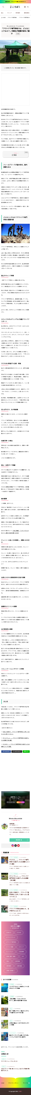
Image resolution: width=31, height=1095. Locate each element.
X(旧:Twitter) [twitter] (17, 751)
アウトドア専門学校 (12, 17)
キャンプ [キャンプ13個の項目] (23, 947)
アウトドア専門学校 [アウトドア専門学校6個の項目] (13, 942)
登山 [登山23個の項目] (9, 961)
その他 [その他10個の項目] (20, 933)
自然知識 (12, 984)
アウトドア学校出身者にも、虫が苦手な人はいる (19, 910)
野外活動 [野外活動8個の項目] (21, 966)
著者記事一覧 (19, 840)
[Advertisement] (15, 89)
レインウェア (12, 1033)
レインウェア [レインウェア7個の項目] (11, 952)
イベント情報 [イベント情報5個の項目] (11, 947)
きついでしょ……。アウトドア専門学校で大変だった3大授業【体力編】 (19, 878)
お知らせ (3, 1059)
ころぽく (20, 1091)
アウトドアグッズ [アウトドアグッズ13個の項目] (12, 937)
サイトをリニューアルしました (9, 1061)
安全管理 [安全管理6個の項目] (23, 952)
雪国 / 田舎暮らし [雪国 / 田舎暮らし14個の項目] (12, 971)
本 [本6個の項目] (24, 956)
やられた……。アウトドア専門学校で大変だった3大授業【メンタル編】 (19, 862)
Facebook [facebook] (7, 751)
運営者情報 (26, 13)
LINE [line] (27, 751)
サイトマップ (26, 1083)
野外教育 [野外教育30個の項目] (10, 966)
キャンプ (9, 13)
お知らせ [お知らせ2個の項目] (10, 933)
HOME (4, 17)
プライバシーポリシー (13, 1083)
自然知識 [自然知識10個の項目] (19, 961)
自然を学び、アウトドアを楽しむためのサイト (15, 1)
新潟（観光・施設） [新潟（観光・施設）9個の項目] (13, 956)
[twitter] (15, 845)
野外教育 (18, 13)
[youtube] (18, 845)
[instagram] (12, 845)
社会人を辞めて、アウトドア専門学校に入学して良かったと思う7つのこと (19, 894)
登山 (2, 13)
